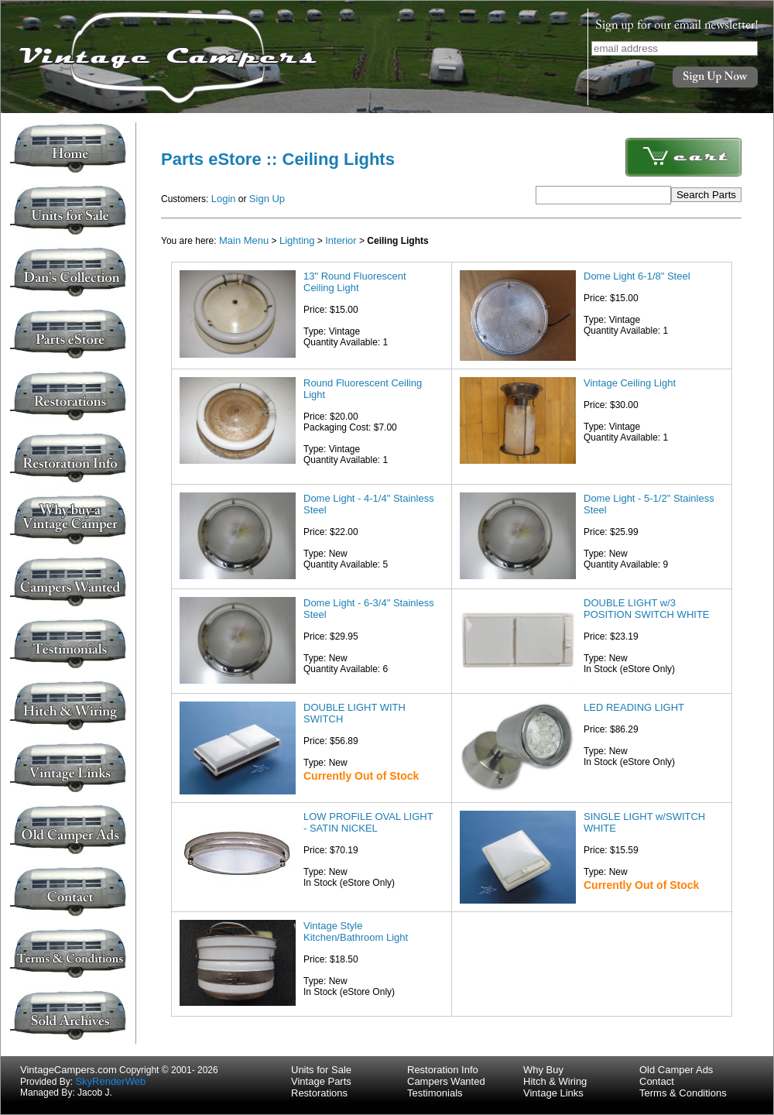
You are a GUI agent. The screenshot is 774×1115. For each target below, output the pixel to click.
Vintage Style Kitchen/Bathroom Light (355, 931)
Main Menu (244, 240)
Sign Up (267, 198)
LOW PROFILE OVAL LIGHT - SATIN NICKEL (368, 822)
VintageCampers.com (68, 1070)
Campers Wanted (446, 1081)
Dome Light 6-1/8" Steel (637, 276)
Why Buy (543, 1070)
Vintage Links (553, 1093)
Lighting (297, 240)
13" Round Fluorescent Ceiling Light (354, 281)
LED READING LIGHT (634, 707)
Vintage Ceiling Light (630, 383)
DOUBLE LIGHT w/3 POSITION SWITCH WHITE (647, 608)
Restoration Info (442, 1070)
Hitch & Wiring (555, 1081)
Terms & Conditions (683, 1093)
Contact (656, 1081)
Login (223, 198)
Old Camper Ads (676, 1070)
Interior (340, 240)
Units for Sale (321, 1070)
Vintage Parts (321, 1081)
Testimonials (435, 1093)
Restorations (319, 1093)
